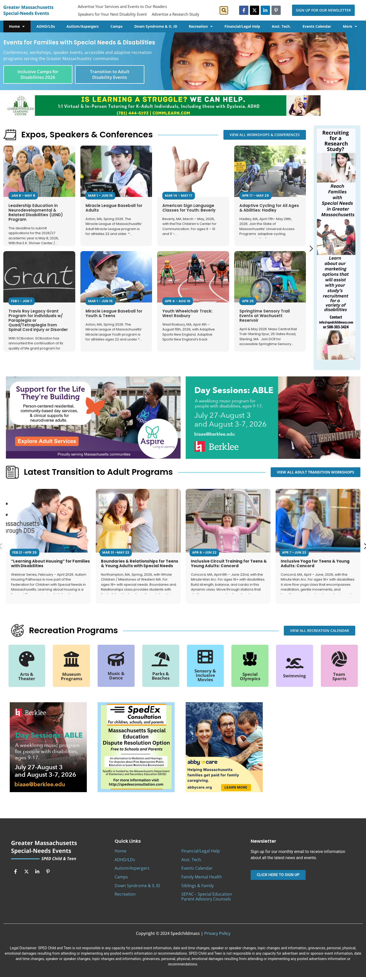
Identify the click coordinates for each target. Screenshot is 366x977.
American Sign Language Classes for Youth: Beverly (188, 208)
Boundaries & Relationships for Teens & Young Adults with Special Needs (139, 563)
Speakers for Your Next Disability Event (112, 14)
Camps (116, 26)
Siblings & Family (197, 885)
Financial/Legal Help (242, 26)
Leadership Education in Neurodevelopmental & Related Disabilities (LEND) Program (35, 212)
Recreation (201, 26)
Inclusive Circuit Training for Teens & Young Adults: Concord (229, 563)
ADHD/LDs (45, 26)
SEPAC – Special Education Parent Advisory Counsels (206, 896)
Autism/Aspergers (83, 26)
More (350, 26)
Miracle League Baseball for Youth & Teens (113, 313)
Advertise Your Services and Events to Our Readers (122, 6)
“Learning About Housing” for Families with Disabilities (50, 563)
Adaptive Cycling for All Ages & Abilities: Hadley (269, 208)
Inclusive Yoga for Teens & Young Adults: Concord (315, 563)
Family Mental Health (201, 877)
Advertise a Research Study (175, 14)
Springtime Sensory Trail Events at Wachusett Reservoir (264, 315)
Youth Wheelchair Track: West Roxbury (187, 313)
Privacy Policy (217, 933)
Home (17, 26)
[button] (224, 10)
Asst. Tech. (281, 26)
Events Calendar (317, 26)
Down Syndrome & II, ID (155, 26)
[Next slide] (311, 248)
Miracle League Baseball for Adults (113, 208)
